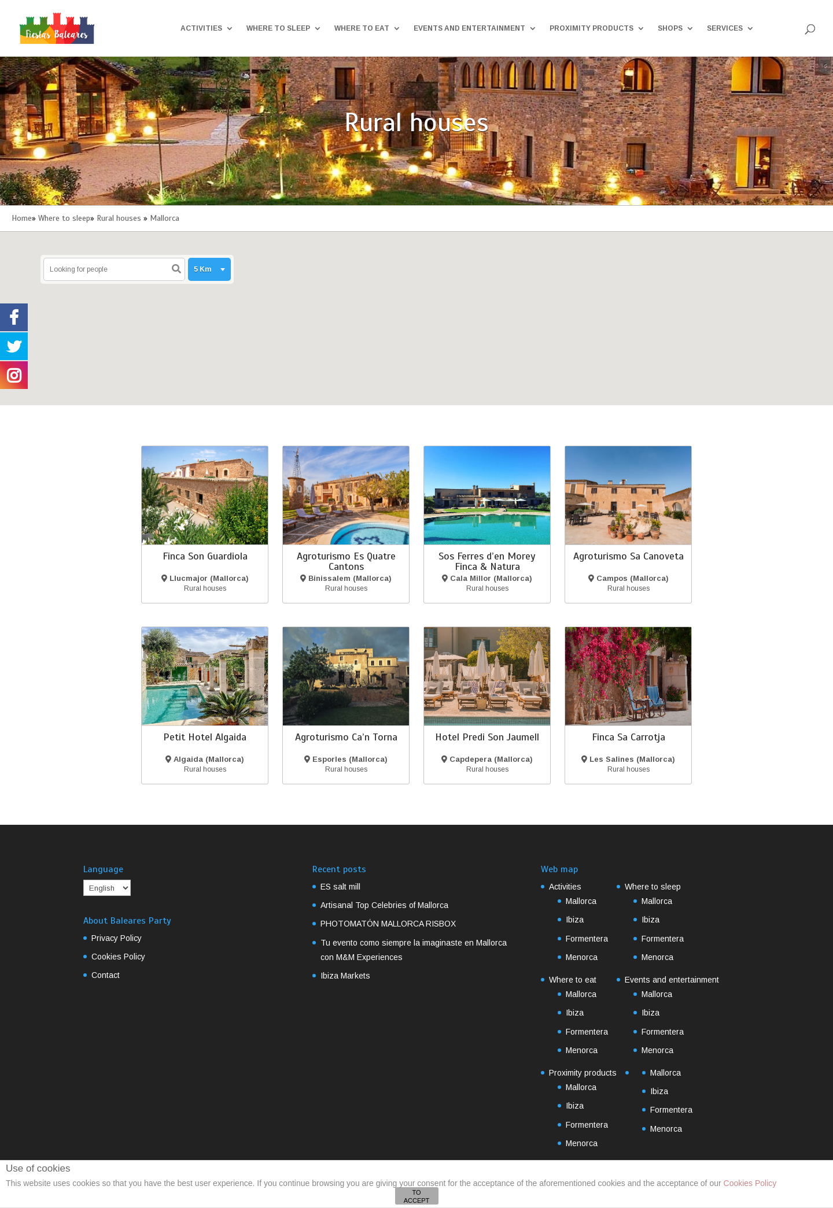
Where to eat (361, 28)
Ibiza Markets (345, 975)
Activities (201, 28)
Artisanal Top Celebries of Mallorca (384, 905)
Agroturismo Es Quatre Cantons (346, 561)
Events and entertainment (469, 28)
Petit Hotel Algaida (204, 737)
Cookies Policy (118, 956)
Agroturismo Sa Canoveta (628, 556)
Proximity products (591, 28)
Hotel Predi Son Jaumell (487, 737)
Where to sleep (278, 28)
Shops (670, 28)
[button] (392, 325)
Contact (105, 975)
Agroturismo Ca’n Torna (346, 737)
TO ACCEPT (417, 1196)
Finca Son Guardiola (205, 556)
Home (22, 218)
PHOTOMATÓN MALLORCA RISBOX (388, 923)
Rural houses (119, 218)
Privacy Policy (116, 938)
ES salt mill (340, 886)
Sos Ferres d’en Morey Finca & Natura (487, 561)
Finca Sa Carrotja (628, 737)
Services (725, 28)
